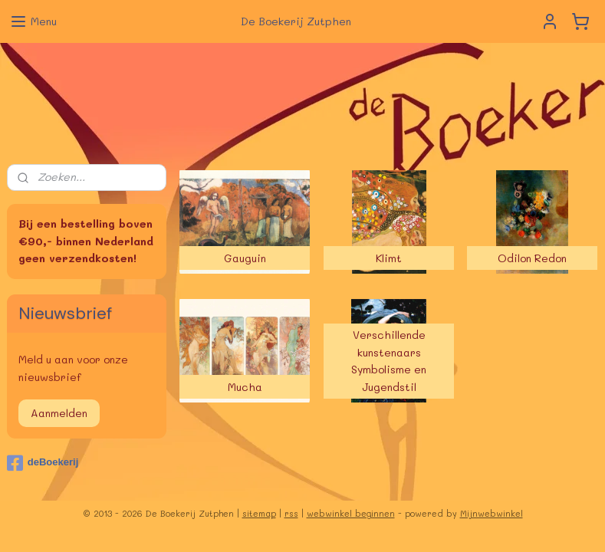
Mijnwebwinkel (491, 513)
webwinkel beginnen (351, 513)
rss (291, 513)
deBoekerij (42, 463)
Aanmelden (59, 413)
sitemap (259, 513)
